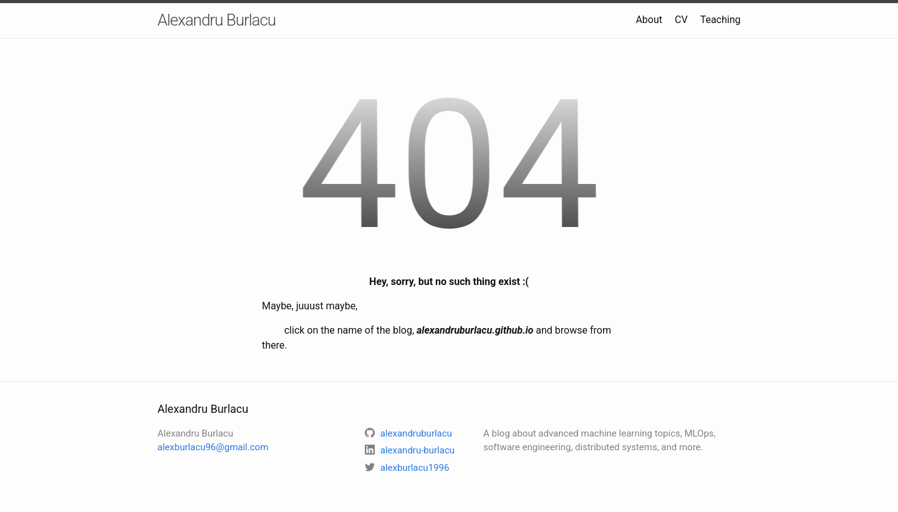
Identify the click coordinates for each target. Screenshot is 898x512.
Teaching (720, 20)
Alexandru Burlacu (217, 20)
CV (681, 20)
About (648, 20)
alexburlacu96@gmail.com (213, 447)
